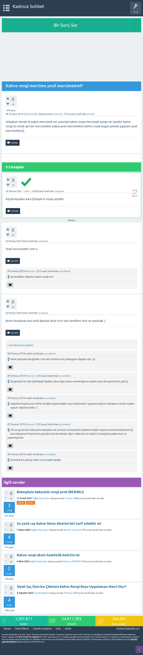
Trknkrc (69, 498)
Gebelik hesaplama (42, 628)
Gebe (58, 628)
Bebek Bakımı (22, 628)
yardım (31, 503)
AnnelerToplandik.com (128, 628)
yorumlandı (64, 271)
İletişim (7, 628)
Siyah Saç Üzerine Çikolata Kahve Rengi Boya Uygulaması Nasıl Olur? (71, 587)
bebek (21, 503)
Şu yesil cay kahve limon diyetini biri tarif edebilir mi (59, 523)
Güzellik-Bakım (41, 593)
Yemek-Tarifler (31, 114)
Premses (68, 593)
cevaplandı (59, 191)
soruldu (91, 114)
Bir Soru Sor (66, 25)
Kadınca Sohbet (28, 6)
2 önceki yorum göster (20, 345)
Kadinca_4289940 (71, 561)
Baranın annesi (71, 530)
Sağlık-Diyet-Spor (41, 498)
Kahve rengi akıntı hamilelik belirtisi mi (48, 555)
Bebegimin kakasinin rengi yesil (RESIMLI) (50, 492)
